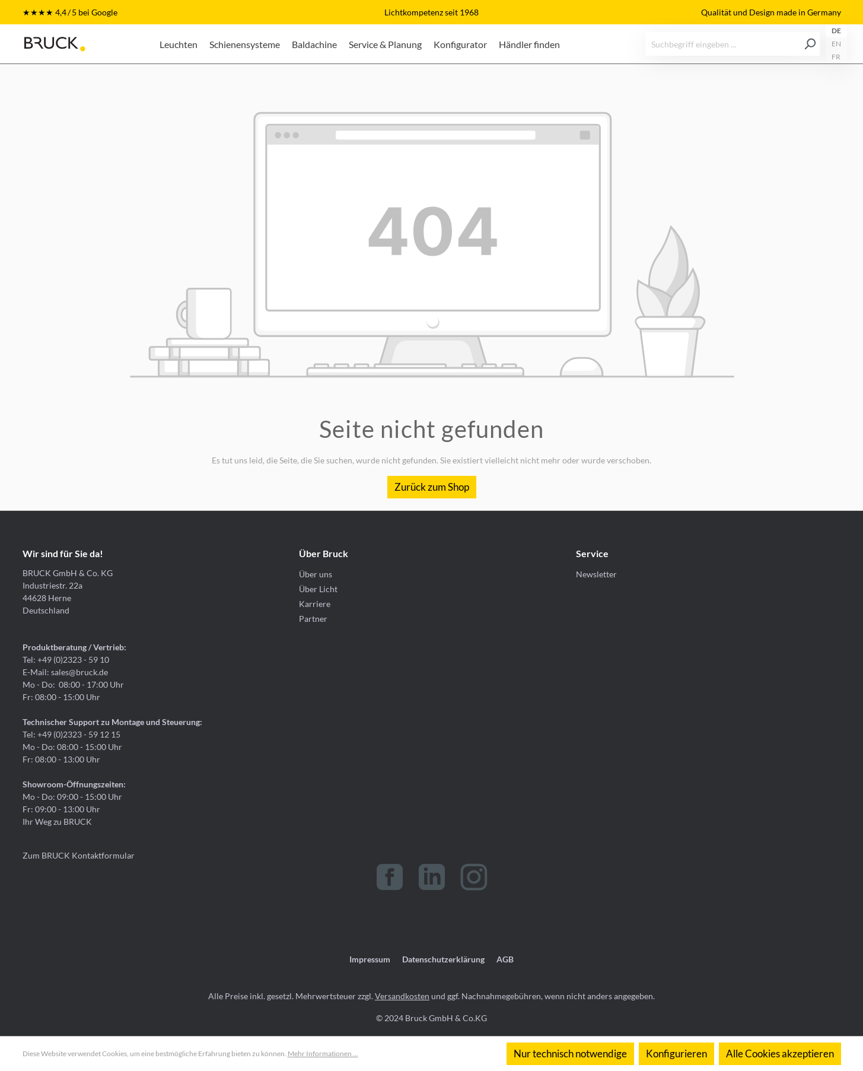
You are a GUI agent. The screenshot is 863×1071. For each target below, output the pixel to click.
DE (836, 30)
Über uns (315, 574)
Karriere (314, 604)
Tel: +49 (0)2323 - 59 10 (66, 659)
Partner (313, 619)
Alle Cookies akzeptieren (780, 1053)
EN (836, 43)
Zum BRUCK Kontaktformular (79, 855)
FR (836, 56)
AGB (505, 959)
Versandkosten (402, 996)
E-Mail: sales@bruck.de (65, 672)
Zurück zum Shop (431, 487)
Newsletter (596, 574)
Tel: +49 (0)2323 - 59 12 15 (71, 734)
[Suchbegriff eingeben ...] (723, 44)
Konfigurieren (676, 1053)
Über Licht (318, 589)
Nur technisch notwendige (570, 1053)
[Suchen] (810, 44)
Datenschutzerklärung (443, 959)
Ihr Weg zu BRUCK (57, 821)
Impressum (369, 959)
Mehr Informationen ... (323, 1053)
